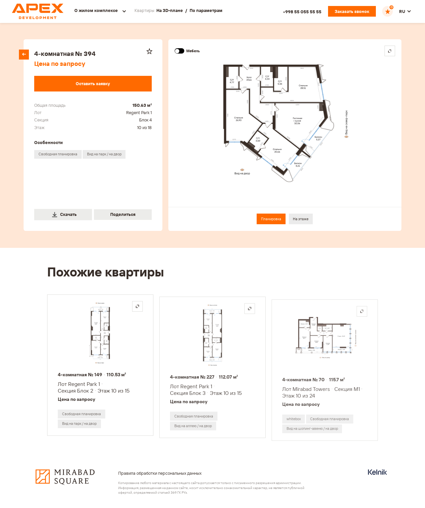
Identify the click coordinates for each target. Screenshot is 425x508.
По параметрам (206, 10)
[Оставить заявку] (93, 83)
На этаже (300, 219)
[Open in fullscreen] (389, 51)
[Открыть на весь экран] (137, 306)
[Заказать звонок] (352, 11)
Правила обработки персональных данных (160, 473)
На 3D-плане (169, 10)
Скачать (63, 215)
